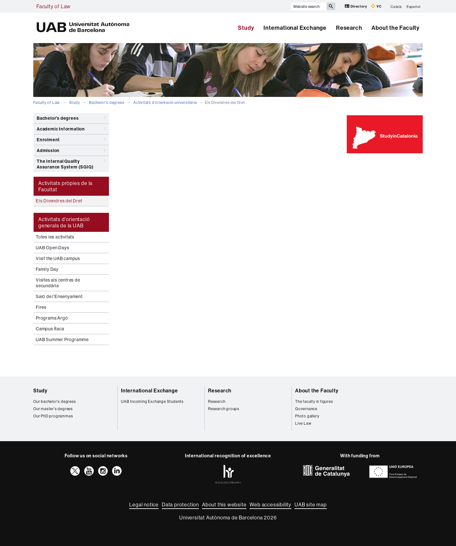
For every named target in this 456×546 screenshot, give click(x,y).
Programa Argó (52, 318)
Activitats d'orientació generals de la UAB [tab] (64, 222)
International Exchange (294, 27)
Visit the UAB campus (58, 258)
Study (246, 27)
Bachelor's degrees (106, 102)
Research (349, 27)
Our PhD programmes (53, 416)
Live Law (303, 423)
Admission (71, 150)
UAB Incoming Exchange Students (152, 401)
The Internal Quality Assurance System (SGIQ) (71, 163)
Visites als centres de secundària (58, 283)
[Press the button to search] (330, 6)
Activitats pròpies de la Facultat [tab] (65, 186)
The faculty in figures (314, 401)
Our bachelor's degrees (54, 401)
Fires (41, 307)
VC (376, 6)
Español (414, 6)
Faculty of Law (53, 6)
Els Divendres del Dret (59, 201)
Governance (306, 408)
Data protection (180, 504)
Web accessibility (270, 504)
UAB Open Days (52, 248)
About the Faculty (395, 27)
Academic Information (71, 128)
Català (396, 6)
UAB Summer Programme (62, 339)
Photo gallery (307, 416)
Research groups (223, 408)
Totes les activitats (55, 237)
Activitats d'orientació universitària (165, 102)
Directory (356, 6)
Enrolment (71, 139)
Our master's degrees (53, 408)
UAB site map (310, 504)
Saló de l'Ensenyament (59, 296)
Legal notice (144, 504)
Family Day (47, 269)
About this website (224, 504)
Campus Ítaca (50, 329)
